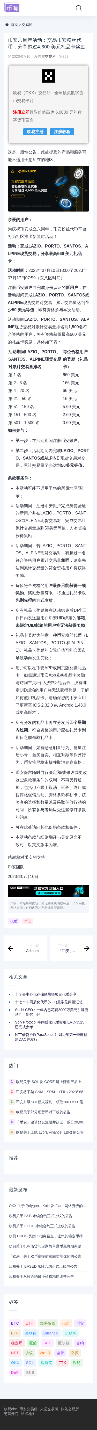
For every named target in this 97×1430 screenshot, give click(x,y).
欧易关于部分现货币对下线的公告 (43, 1112)
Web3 (45, 1353)
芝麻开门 (11, 1414)
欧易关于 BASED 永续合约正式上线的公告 (43, 1266)
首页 (14, 25)
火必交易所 (49, 1409)
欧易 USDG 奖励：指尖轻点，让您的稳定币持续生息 (48, 1236)
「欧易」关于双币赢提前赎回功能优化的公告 (45, 1256)
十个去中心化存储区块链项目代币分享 (46, 994)
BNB (30, 1372)
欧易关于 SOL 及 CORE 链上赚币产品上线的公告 (52, 1082)
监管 (60, 1353)
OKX (15, 1363)
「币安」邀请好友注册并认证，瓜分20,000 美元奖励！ (52, 1122)
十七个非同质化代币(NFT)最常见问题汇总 (49, 1002)
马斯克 (46, 1363)
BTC (15, 1323)
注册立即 (21, 112)
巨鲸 (33, 1343)
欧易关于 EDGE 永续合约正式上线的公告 (42, 1226)
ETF (15, 1333)
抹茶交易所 (70, 1409)
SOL (30, 1363)
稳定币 (17, 1343)
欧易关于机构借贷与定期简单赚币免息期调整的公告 (48, 1246)
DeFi (15, 1372)
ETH (30, 1323)
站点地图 (28, 1414)
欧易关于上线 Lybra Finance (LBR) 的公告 (50, 1132)
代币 (13, 921)
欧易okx (10, 1409)
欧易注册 (35, 131)
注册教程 (62, 131)
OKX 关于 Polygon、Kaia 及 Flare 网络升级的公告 (48, 1206)
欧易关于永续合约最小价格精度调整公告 (41, 1276)
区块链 (64, 1343)
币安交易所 (28, 1409)
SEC (47, 1343)
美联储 (31, 1333)
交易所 (27, 25)
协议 (29, 1353)
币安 (27, 921)
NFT (15, 1353)
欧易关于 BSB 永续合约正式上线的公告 (40, 1216)
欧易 (76, 1363)
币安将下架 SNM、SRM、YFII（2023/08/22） (52, 1092)
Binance (50, 1333)
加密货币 (48, 1323)
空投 (75, 1353)
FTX (62, 1363)
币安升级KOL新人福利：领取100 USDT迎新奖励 (52, 1102)
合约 (80, 1343)
